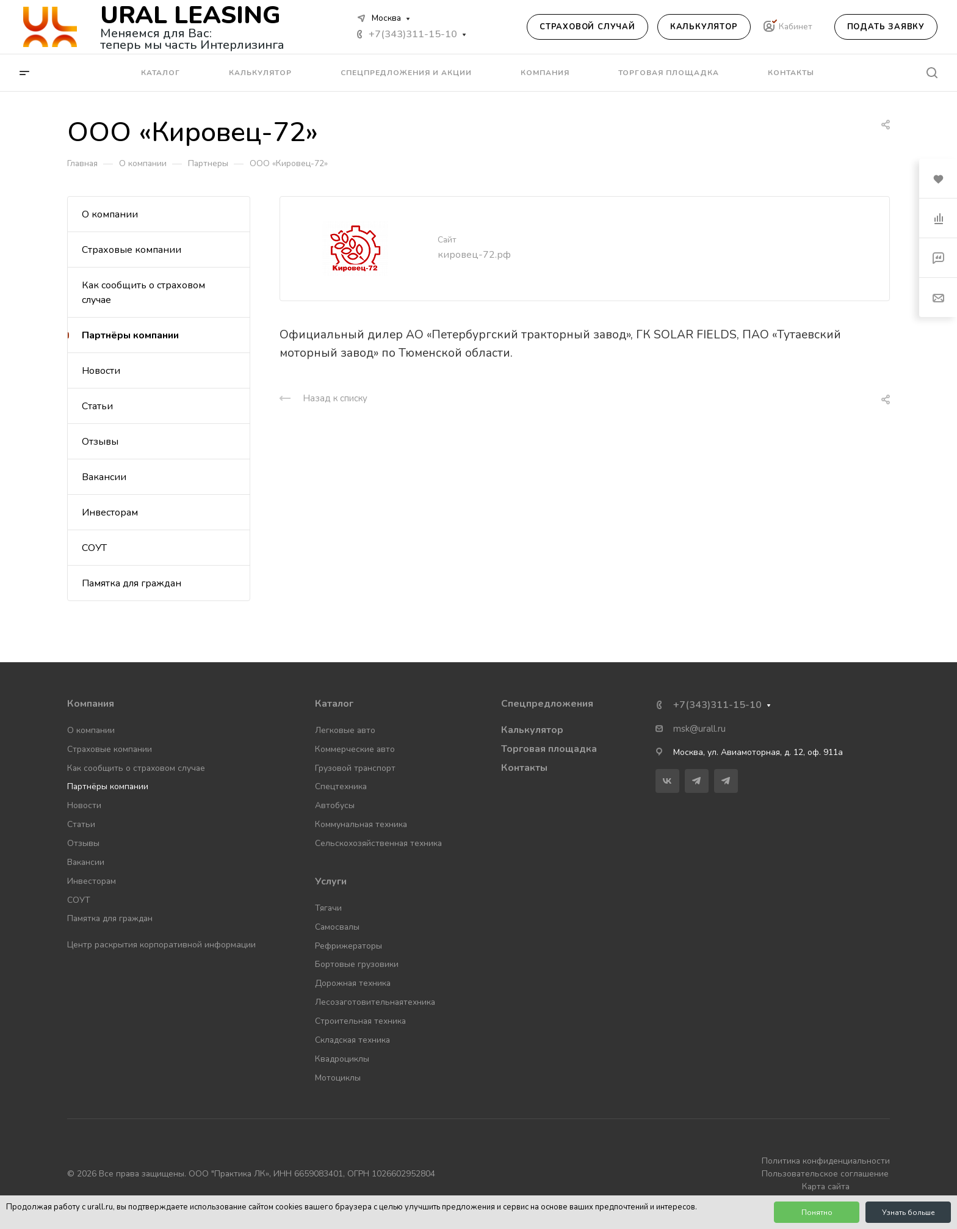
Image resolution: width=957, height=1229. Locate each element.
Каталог (334, 703)
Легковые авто (345, 730)
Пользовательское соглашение (825, 1174)
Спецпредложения (547, 703)
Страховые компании (131, 250)
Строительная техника (360, 1021)
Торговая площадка (549, 749)
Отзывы (100, 441)
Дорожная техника (353, 983)
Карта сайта (826, 1186)
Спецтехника (341, 786)
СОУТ (94, 548)
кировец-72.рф (474, 254)
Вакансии (104, 477)
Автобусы (335, 805)
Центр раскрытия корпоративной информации (161, 944)
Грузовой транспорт (355, 768)
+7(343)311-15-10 (413, 34)
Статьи (97, 406)
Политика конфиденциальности (826, 1161)
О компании (110, 214)
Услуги (331, 881)
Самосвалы (337, 927)
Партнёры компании (130, 335)
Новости (101, 370)
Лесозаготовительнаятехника (375, 1002)
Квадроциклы (342, 1059)
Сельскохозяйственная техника (378, 843)
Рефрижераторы (348, 946)
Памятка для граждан (131, 583)
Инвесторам (110, 512)
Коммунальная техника (361, 824)
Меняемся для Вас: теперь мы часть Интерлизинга (192, 39)
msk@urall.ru (699, 729)
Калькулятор (704, 26)
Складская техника (352, 1040)
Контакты (524, 768)
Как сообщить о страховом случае (143, 293)
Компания (90, 703)
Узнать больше (908, 1212)
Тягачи (328, 908)
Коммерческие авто (355, 749)
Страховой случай (587, 26)
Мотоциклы (338, 1078)
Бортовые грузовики (357, 964)
